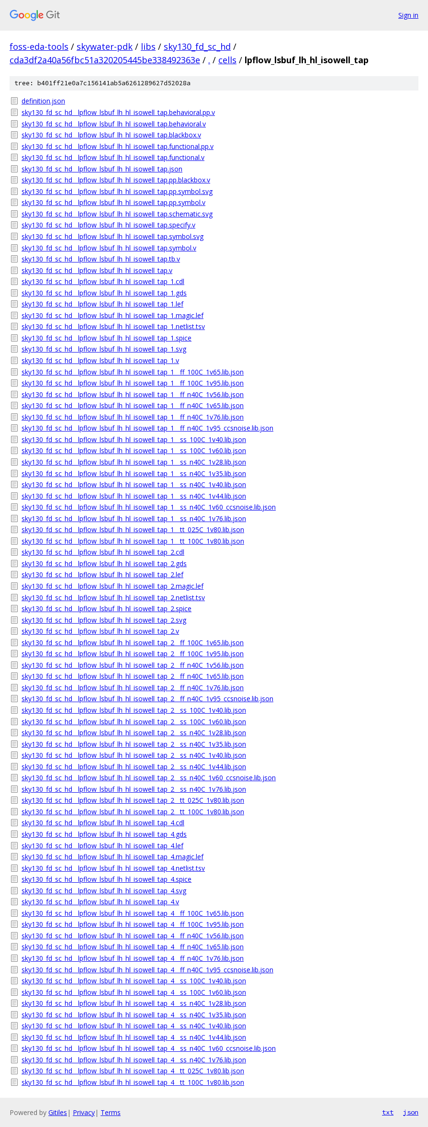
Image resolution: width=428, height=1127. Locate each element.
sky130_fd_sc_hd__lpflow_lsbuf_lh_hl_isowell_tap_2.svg (104, 620)
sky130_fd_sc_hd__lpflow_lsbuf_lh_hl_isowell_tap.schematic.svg (117, 213)
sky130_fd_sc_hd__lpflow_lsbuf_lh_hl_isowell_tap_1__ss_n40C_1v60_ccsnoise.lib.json (149, 507)
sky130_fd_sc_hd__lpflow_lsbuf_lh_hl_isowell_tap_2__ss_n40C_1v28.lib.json (134, 732)
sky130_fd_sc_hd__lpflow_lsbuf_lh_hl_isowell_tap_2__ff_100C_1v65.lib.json (133, 642)
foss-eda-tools (39, 46)
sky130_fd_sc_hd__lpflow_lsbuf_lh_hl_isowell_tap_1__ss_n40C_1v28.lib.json (134, 462)
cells (227, 60)
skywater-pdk (105, 46)
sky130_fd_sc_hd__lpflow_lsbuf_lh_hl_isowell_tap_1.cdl (103, 281)
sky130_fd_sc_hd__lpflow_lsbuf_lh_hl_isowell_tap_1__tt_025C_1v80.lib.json (133, 529)
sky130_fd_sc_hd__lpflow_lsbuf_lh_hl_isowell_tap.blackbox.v (111, 134)
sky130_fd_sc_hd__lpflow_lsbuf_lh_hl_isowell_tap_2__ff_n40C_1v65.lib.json (133, 676)
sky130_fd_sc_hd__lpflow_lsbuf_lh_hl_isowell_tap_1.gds (104, 292)
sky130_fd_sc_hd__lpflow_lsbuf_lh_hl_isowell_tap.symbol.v (109, 247)
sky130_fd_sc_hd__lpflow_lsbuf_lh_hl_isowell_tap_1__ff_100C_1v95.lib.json (133, 382)
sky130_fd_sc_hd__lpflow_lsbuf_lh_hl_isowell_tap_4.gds (104, 834)
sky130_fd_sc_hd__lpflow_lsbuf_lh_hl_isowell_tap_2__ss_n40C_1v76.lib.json (134, 789)
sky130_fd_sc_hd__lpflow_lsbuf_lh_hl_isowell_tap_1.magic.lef (112, 315)
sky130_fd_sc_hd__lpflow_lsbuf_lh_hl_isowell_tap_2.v (100, 631)
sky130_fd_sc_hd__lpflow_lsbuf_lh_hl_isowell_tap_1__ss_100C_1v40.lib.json (134, 439)
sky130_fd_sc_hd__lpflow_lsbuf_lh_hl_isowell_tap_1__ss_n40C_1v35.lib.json (134, 473)
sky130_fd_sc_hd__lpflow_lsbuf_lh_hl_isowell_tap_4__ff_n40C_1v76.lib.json (133, 958)
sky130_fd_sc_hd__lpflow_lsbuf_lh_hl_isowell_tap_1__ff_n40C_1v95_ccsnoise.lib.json (147, 428)
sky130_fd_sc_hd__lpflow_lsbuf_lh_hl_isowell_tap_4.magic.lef (112, 856)
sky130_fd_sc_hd (197, 46)
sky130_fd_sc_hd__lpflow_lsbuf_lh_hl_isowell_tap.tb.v (101, 258)
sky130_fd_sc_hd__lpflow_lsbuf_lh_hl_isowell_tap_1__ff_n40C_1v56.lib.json (133, 394)
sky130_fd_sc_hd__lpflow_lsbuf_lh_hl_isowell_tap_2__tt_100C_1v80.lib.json (133, 811)
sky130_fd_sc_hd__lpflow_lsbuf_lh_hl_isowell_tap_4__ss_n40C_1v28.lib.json (134, 1003)
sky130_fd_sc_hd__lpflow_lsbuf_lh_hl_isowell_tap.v (97, 270)
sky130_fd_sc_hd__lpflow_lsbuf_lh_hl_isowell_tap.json (102, 168)
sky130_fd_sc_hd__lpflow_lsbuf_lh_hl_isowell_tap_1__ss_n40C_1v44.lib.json (134, 496)
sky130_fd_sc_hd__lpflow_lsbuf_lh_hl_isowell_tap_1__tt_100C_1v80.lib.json (133, 541)
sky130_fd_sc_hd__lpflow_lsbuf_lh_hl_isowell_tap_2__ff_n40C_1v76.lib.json (133, 687)
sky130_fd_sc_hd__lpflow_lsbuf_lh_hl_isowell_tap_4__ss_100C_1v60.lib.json (134, 992)
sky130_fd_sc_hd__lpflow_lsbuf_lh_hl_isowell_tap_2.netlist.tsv (113, 597)
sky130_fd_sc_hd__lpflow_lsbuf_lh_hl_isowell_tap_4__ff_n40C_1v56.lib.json (133, 935)
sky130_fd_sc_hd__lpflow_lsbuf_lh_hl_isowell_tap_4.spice (106, 879)
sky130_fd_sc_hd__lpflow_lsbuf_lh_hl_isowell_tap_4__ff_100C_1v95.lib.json (133, 924)
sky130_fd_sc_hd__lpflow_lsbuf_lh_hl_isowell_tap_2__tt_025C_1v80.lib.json (133, 800)
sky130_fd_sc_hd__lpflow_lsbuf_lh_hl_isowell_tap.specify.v (108, 224)
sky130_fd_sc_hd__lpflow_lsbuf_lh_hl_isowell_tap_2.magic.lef (112, 586)
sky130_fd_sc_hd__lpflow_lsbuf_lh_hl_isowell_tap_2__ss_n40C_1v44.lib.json (134, 766)
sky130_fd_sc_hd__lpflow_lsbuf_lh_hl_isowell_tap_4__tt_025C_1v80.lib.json (133, 1070)
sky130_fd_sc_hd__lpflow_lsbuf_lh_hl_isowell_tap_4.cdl (103, 822)
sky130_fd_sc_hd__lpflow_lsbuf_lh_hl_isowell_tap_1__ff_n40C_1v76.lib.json (133, 416)
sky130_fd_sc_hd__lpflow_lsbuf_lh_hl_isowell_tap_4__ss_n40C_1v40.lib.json (134, 1025)
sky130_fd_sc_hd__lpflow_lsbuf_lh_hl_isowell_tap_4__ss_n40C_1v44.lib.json (134, 1037)
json (410, 1112)
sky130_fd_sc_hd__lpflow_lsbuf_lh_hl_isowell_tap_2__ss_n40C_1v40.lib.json (134, 755)
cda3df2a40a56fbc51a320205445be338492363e (105, 60)
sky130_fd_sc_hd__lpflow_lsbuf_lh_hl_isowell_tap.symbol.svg (112, 236)
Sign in (408, 15)
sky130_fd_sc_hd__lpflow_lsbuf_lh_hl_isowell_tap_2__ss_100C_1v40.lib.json (134, 710)
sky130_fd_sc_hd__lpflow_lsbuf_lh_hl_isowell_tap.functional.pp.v (118, 146)
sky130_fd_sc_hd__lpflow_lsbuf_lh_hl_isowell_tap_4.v (100, 901)
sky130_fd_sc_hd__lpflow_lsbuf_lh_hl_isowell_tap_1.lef (102, 303)
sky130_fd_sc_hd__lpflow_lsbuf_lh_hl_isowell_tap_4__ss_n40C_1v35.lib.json (134, 1014)
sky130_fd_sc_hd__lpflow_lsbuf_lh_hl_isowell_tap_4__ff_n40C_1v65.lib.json (133, 946)
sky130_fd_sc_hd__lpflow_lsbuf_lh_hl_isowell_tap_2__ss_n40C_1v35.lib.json (134, 744)
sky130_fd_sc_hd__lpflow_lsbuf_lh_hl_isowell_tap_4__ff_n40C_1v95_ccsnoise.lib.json (147, 969)
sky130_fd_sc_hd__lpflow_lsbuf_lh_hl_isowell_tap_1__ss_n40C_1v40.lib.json (134, 484)
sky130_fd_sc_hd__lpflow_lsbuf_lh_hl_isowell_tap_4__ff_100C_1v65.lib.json (133, 913)
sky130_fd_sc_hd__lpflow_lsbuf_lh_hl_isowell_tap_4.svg (104, 890)
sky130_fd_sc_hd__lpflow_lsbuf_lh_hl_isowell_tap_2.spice (106, 608)
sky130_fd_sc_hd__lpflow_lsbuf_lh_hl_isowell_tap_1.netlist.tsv (113, 326)
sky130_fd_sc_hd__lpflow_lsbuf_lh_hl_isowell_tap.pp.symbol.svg (117, 191)
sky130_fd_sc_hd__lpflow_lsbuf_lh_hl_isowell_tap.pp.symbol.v (113, 202)
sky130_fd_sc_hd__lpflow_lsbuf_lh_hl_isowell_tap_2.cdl (103, 552)
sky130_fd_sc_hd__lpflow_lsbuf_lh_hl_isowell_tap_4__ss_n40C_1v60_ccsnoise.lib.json (149, 1048)
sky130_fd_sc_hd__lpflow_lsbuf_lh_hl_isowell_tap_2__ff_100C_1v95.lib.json (133, 653)
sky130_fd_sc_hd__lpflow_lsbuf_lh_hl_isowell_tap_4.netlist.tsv (113, 868)
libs (148, 46)
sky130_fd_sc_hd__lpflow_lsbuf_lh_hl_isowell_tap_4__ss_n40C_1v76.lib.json (134, 1059)
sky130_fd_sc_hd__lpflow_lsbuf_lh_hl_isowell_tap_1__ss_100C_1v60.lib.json (134, 450)
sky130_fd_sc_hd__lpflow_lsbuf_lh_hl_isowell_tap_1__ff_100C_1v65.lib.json (133, 371)
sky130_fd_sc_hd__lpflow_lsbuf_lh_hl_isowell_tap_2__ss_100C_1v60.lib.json (134, 721)
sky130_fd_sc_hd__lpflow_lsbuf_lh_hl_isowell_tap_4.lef (102, 845)
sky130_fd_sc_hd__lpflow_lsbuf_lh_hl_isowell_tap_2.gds (104, 563)
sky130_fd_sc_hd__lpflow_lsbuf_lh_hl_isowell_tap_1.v (100, 360)
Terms (111, 1112)
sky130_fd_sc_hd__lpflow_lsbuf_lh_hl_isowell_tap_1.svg (104, 348)
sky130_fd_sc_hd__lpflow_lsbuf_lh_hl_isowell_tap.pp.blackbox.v (116, 179)
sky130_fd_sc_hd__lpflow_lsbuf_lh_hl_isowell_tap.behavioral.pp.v (118, 112)
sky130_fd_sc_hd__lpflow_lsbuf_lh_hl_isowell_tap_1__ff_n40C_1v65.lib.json (133, 405)
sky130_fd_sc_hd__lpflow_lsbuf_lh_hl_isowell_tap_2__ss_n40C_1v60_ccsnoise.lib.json (149, 777)
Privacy (84, 1112)
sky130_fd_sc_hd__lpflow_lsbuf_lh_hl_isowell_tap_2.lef (102, 574)
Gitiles (57, 1112)
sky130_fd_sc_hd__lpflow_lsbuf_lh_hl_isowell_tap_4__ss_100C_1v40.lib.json (134, 980)
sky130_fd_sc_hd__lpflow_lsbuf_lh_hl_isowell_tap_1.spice (106, 337)
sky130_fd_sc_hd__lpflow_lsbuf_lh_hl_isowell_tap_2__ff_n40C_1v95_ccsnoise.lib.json (147, 698)
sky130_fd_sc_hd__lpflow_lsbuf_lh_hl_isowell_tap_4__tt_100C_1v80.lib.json (133, 1082)
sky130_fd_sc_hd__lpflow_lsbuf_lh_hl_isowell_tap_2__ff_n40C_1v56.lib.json (133, 665)
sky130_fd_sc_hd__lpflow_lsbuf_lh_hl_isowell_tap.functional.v (113, 157)
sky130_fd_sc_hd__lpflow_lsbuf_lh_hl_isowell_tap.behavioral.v (114, 123)
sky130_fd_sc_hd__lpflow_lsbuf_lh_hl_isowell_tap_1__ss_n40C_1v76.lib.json (134, 518)
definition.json (43, 100)
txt (388, 1112)
